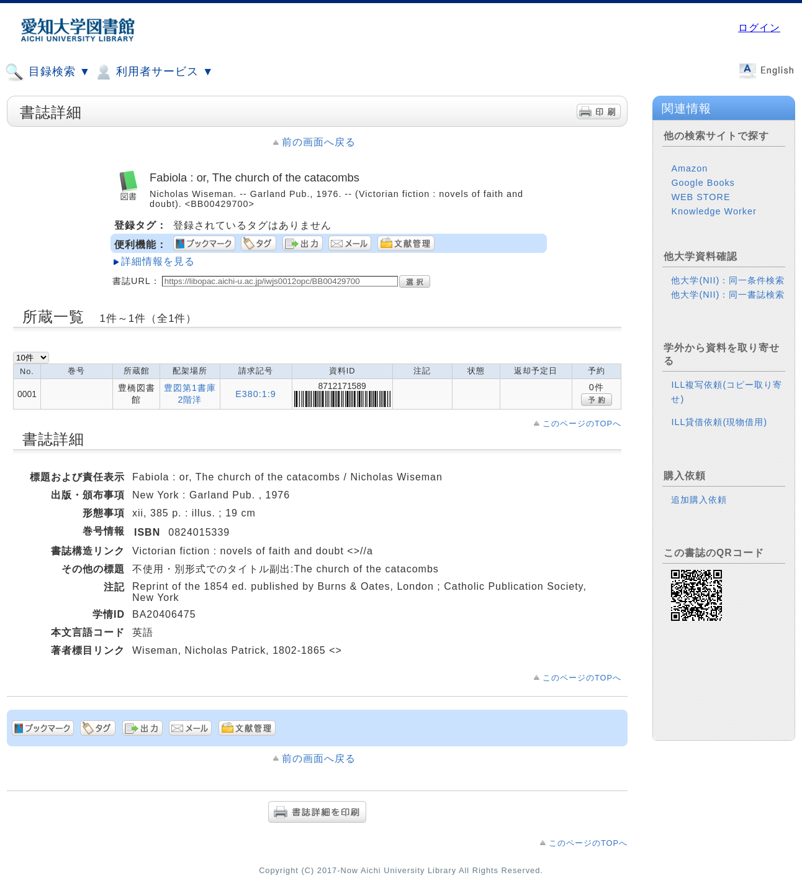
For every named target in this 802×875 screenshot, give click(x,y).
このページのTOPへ (582, 423)
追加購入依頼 (699, 500)
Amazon (689, 168)
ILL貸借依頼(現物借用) (719, 422)
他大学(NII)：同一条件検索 (728, 280)
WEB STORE (700, 197)
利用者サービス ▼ (154, 72)
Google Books (702, 183)
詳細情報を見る (158, 261)
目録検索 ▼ (48, 72)
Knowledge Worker (713, 211)
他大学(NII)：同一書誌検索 (728, 295)
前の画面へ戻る (319, 142)
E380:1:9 (255, 394)
